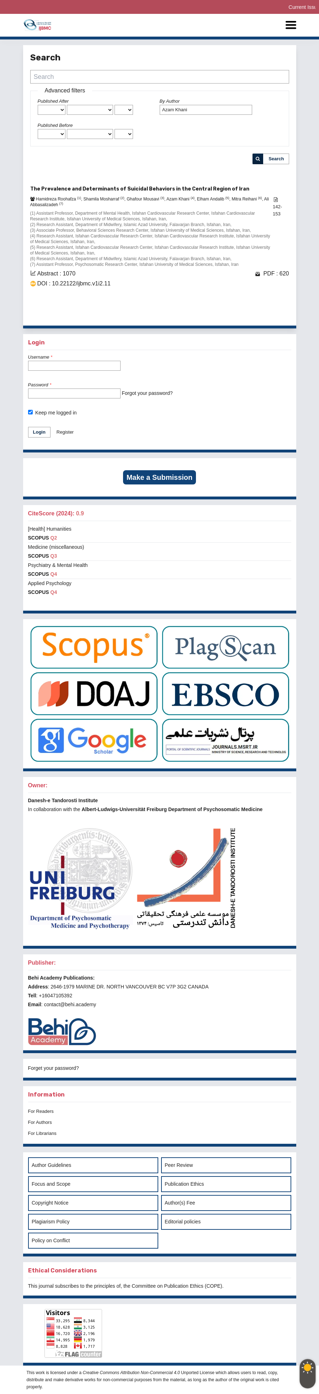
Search (276, 158)
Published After (53, 101)
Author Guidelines (51, 1165)
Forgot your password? (147, 393)
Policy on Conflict (51, 1240)
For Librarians (42, 1133)
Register (65, 432)
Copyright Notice (50, 1203)
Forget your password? (53, 1068)
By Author (170, 101)
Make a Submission (160, 477)
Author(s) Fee (180, 1203)
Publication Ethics (184, 1184)
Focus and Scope (51, 1184)
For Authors (40, 1122)
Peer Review (179, 1165)
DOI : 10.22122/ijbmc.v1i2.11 (74, 283)
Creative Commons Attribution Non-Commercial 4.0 (131, 1372)
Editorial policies (183, 1221)
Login (39, 432)
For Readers (41, 1111)
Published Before (55, 125)
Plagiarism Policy (51, 1221)
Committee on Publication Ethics (167, 1286)
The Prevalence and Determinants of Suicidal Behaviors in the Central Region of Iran (139, 189)
